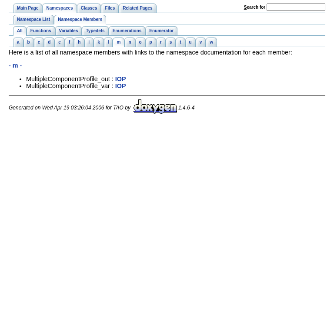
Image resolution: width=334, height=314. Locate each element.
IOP (120, 78)
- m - (15, 65)
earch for (255, 7)
